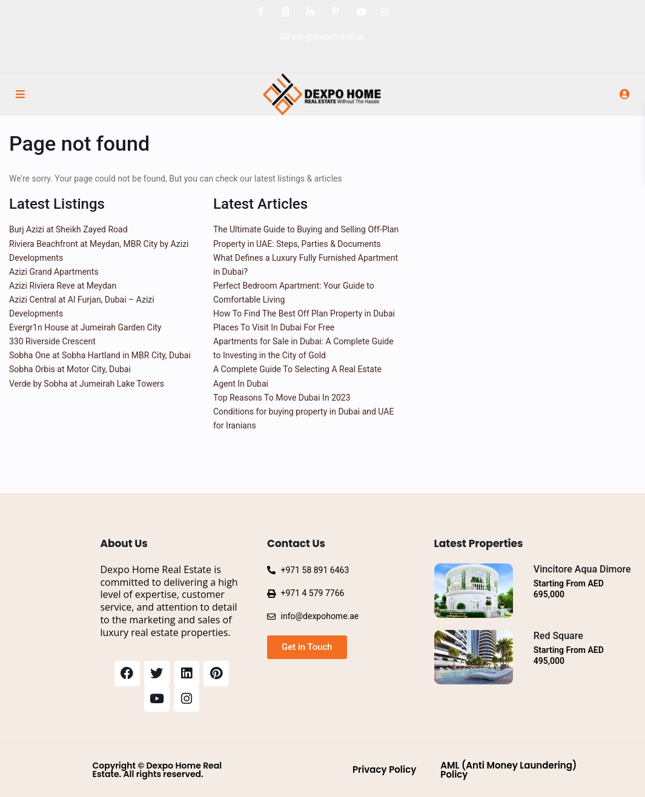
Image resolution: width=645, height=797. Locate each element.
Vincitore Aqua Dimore (582, 569)
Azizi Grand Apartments (54, 272)
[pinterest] (335, 12)
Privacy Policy (384, 769)
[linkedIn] (310, 12)
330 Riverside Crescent (52, 341)
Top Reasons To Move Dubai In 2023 (282, 397)
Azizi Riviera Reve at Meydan (62, 285)
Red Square (558, 635)
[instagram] (384, 12)
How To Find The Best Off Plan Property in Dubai (304, 313)
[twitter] (285, 12)
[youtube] (360, 12)
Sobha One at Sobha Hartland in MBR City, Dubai (100, 355)
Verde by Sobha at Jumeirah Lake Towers (86, 384)
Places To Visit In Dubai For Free (273, 327)
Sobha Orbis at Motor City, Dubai (70, 369)
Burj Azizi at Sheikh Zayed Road (68, 229)
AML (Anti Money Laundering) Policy (508, 770)
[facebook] (260, 12)
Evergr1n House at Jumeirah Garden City (85, 327)
